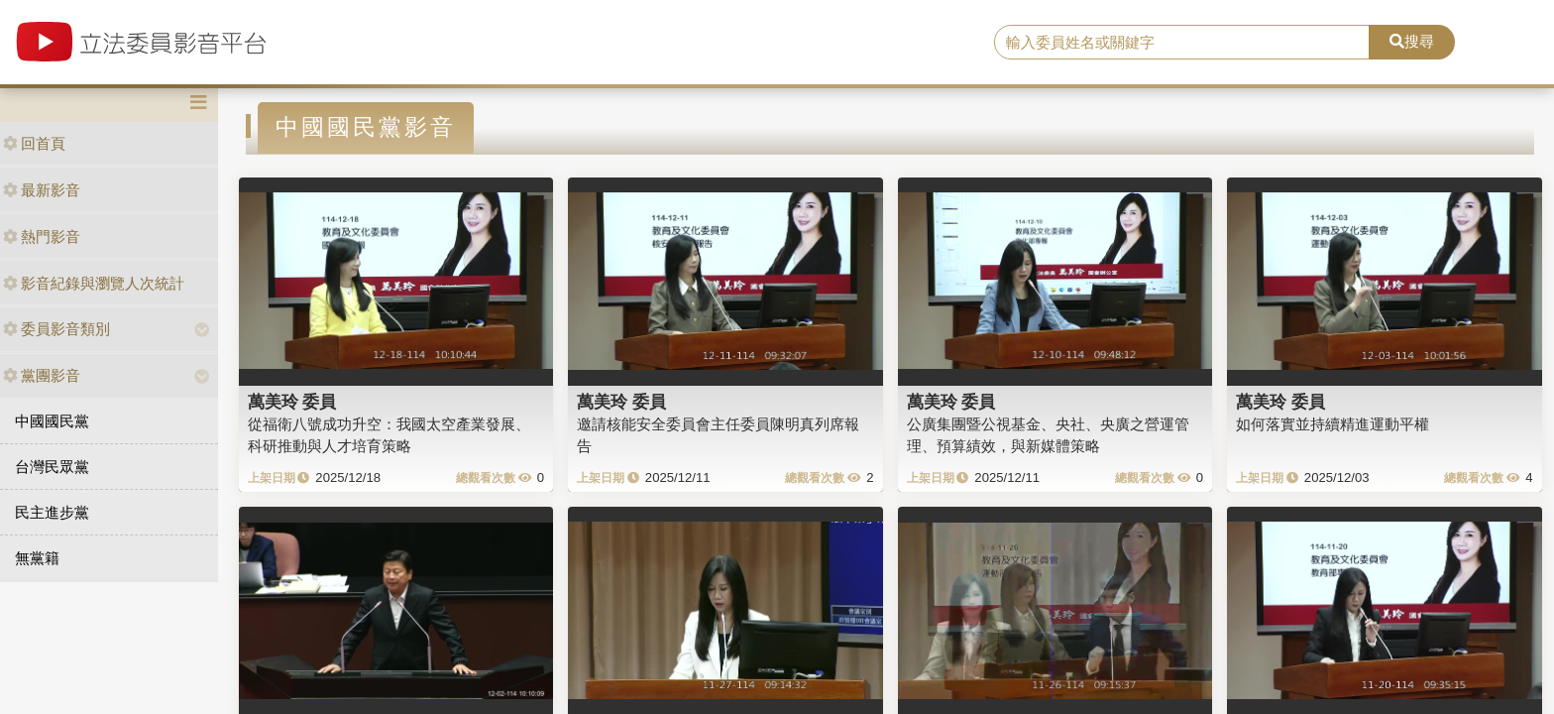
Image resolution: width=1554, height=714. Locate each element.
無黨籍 (37, 557)
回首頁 (34, 143)
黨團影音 (41, 375)
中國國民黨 (52, 421)
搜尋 (1411, 41)
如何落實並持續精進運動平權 (1332, 424)
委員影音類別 (56, 328)
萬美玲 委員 (292, 402)
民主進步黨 (52, 512)
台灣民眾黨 (52, 466)
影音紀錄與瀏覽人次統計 (93, 283)
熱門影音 (41, 236)
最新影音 (41, 189)
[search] (1182, 42)
